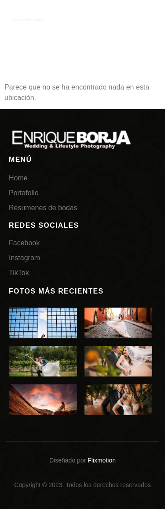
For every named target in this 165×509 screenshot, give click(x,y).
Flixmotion (102, 460)
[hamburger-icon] (145, 19)
